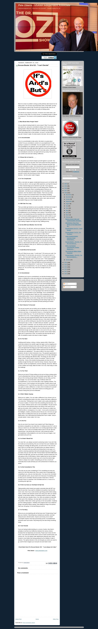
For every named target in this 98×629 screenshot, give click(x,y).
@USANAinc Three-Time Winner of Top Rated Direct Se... (73, 224)
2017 (65, 190)
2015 (65, 262)
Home (37, 619)
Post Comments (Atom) (29, 622)
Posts (66, 283)
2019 (65, 186)
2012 (65, 269)
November (69, 197)
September (69, 201)
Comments (67, 287)
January (68, 259)
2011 (65, 271)
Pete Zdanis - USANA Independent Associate (44, 5)
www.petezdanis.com (41, 550)
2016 (65, 192)
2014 (65, 264)
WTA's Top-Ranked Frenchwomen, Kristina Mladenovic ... (72, 247)
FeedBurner (76, 171)
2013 (65, 267)
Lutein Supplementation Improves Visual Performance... (71, 238)
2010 (65, 273)
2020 (65, 183)
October (68, 199)
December (69, 194)
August (68, 203)
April (67, 212)
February (68, 217)
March (67, 215)
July (67, 206)
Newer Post (18, 619)
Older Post (56, 619)
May (67, 210)
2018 (65, 188)
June (67, 208)
